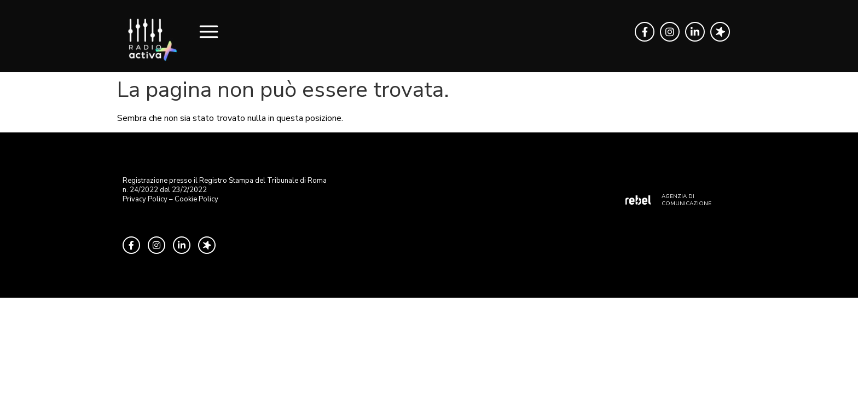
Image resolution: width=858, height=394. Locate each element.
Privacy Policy (145, 199)
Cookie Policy (196, 199)
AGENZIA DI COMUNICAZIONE (686, 200)
